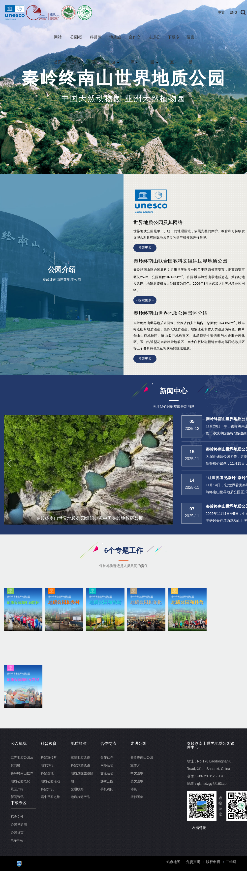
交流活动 (106, 773)
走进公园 (154, 42)
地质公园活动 (50, 781)
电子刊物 (17, 840)
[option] (123, 87)
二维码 (231, 862)
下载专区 (174, 42)
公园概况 (76, 42)
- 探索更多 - (145, 248)
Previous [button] (19, 86)
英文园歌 (136, 781)
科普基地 (47, 773)
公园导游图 (19, 825)
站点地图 (173, 862)
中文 (221, 12)
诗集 (133, 789)
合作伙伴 (106, 757)
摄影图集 (136, 797)
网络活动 (106, 765)
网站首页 (58, 42)
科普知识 (47, 789)
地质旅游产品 (80, 797)
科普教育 (96, 42)
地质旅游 (115, 42)
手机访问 (106, 789)
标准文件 (17, 817)
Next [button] (227, 86)
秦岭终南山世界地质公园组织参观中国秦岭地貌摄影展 (89, 518)
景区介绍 (17, 789)
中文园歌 (136, 773)
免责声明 (193, 862)
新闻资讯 (17, 797)
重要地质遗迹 (80, 757)
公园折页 (17, 832)
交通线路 (77, 789)
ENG (233, 12)
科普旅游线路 (80, 765)
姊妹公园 (106, 781)
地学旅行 (47, 765)
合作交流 (135, 42)
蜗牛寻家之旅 (50, 797)
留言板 (190, 42)
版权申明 (213, 862)
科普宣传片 (49, 757)
